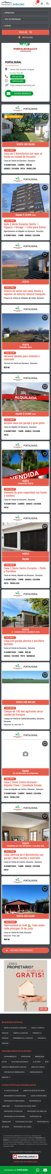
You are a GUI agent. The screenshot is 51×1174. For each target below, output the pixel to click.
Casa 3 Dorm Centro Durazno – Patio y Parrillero (25, 570)
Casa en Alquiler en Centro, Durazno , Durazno (23, 789)
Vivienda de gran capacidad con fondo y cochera (25, 494)
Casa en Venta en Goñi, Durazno (17, 932)
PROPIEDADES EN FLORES (24, 1122)
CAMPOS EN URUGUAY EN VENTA (34, 1091)
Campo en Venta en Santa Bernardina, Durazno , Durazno (24, 720)
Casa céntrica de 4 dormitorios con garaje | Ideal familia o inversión (23, 856)
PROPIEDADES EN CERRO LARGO (25, 1106)
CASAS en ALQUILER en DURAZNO (15, 1028)
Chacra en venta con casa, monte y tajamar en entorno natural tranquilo (24, 293)
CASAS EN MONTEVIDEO (39, 1096)
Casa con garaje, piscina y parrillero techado (24, 642)
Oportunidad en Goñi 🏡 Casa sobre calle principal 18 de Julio (24, 927)
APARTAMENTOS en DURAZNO (23, 1038)
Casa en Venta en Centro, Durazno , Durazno (23, 862)
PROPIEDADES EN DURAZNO (13, 1111)
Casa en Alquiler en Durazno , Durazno (20, 427)
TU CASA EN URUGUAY (11, 1091)
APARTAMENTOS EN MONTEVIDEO (15, 1096)
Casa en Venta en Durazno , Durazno (19, 160)
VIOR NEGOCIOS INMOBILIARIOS (14, 1072)
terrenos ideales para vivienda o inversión (22, 358)
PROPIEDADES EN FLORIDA (22, 1127)
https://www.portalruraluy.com (22, 85)
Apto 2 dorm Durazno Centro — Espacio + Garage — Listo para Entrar (25, 226)
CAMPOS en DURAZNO (20, 1033)
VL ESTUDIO (37, 1062)
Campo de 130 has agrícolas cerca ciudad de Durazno (23, 713)
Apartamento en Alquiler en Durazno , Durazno (23, 231)
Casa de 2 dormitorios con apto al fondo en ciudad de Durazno (23, 155)
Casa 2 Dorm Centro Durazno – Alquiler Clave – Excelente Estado (23, 784)
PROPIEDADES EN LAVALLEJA (37, 1111)
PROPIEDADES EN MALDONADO (14, 1101)
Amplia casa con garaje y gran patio (24, 423)
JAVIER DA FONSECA (38, 1067)
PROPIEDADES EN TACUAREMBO (14, 1117)
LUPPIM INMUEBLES (10, 1057)
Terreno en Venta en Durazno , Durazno (20, 363)
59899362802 (18, 81)
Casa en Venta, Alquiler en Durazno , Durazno (23, 575)
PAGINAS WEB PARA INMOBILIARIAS (25, 1162)
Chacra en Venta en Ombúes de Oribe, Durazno (24, 298)
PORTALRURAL (26, 1057)
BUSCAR (25, 32)
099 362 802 (17, 77)
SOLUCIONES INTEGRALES (19, 1062)
